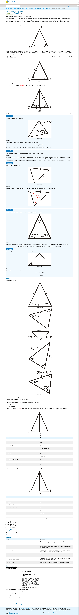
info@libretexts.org (50, 612)
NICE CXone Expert (25, 608)
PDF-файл (31, 532)
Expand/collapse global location (72, 8)
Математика (29, 8)
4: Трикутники (46, 8)
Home (10, 8)
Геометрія (38, 8)
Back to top (8, 600)
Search (7, 6)
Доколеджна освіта (19, 8)
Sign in (71, 5)
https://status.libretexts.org (14, 613)
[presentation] (13, 25)
